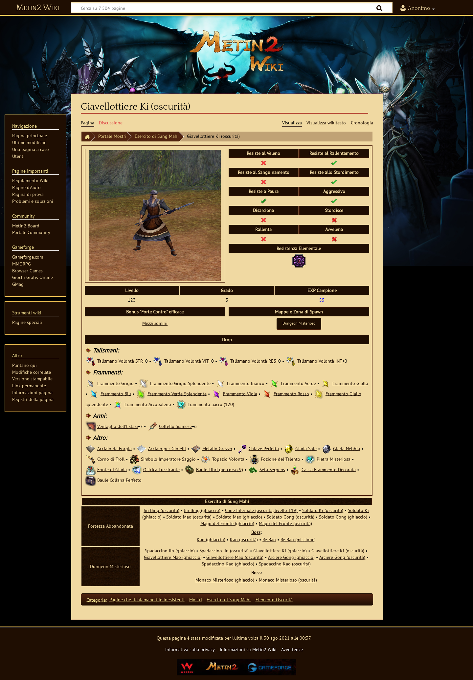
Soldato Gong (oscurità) (290, 517)
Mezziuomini (155, 323)
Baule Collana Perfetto (119, 480)
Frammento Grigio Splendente (180, 383)
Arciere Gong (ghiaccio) (291, 557)
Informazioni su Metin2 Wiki (248, 649)
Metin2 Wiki (38, 7)
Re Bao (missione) (298, 539)
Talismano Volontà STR (120, 361)
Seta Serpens (272, 469)
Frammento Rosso (291, 393)
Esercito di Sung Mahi (157, 136)
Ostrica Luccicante (161, 469)
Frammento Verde (298, 383)
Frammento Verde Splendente (177, 393)
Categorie (96, 599)
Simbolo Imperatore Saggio (168, 459)
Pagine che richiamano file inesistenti (147, 599)
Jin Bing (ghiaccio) (202, 510)
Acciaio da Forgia (114, 448)
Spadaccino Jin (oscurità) (224, 550)
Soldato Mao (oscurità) (189, 517)
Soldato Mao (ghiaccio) (239, 517)
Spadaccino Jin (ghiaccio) (170, 550)
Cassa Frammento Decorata (329, 469)
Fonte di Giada (112, 469)
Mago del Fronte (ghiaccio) (227, 523)
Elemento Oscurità (274, 599)
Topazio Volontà (228, 459)
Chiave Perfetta (264, 448)
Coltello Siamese (175, 426)
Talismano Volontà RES (253, 361)
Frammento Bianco (245, 383)
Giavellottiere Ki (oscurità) (337, 550)
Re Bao (269, 539)
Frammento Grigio (115, 383)
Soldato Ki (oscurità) (322, 510)
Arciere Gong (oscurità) (342, 557)
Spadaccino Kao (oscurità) (285, 564)
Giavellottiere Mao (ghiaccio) (173, 557)
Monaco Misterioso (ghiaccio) (224, 580)
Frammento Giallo (350, 383)
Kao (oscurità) (244, 539)
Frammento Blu (116, 393)
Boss (255, 532)
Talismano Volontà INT (319, 361)
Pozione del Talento (280, 459)
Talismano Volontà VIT (186, 361)
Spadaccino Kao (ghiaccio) (228, 564)
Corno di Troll (110, 459)
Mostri (195, 599)
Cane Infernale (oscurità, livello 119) (261, 510)
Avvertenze (292, 649)
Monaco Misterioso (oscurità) (288, 580)
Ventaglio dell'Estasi (117, 426)
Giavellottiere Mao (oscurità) (234, 557)
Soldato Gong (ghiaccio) (343, 517)
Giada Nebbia (346, 448)
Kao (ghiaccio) (211, 539)
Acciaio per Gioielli (167, 448)
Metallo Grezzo (217, 448)
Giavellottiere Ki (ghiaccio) (280, 550)
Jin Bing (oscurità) (161, 510)
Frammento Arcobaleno (147, 404)
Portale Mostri (112, 136)
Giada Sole (306, 448)
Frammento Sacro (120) (211, 404)
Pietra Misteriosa (333, 459)
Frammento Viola (240, 393)
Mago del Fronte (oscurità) (285, 523)
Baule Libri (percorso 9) (219, 469)
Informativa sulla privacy (190, 649)
